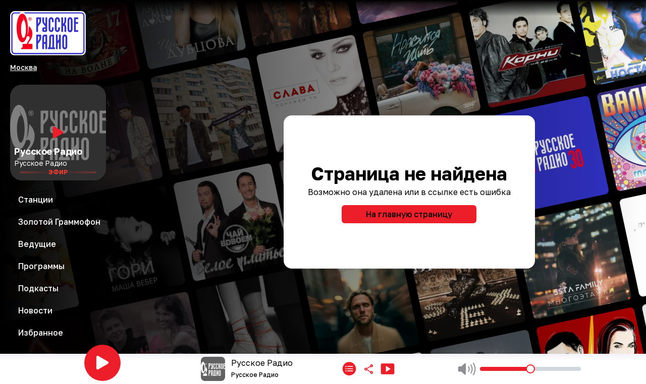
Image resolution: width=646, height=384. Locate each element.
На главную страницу (409, 214)
